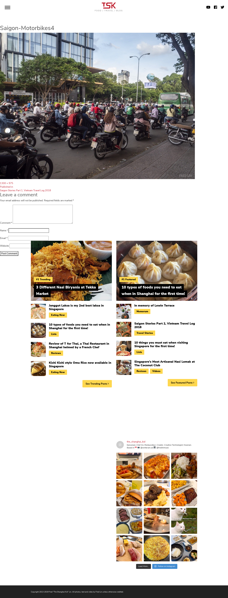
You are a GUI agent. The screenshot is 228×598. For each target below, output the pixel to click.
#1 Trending (43, 279)
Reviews (56, 353)
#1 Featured (129, 279)
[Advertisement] (114, 413)
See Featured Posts (182, 382)
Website (4, 246)
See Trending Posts (97, 383)
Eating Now (58, 315)
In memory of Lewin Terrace (154, 305)
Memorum (142, 311)
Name (4, 230)
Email (3, 238)
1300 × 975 (6, 183)
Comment (6, 223)
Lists (54, 334)
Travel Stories (145, 333)
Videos (156, 371)
